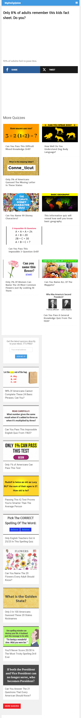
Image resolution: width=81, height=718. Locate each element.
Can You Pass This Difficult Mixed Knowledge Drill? (20, 148)
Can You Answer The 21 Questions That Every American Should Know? (18, 692)
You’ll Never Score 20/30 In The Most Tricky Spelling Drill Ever (20, 654)
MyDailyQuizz (13, 2)
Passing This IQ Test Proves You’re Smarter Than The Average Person (20, 503)
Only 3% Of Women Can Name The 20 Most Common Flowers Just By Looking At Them (21, 286)
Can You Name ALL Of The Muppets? (58, 283)
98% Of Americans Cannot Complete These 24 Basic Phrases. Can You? (19, 394)
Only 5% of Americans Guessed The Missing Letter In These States (20, 182)
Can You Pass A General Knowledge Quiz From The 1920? (58, 318)
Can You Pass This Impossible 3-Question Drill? (24, 250)
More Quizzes (12, 706)
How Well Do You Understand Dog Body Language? (56, 149)
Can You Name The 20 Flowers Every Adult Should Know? (19, 576)
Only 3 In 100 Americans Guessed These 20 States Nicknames (18, 615)
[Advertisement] (40, 40)
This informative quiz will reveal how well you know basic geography (58, 218)
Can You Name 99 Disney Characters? (19, 217)
